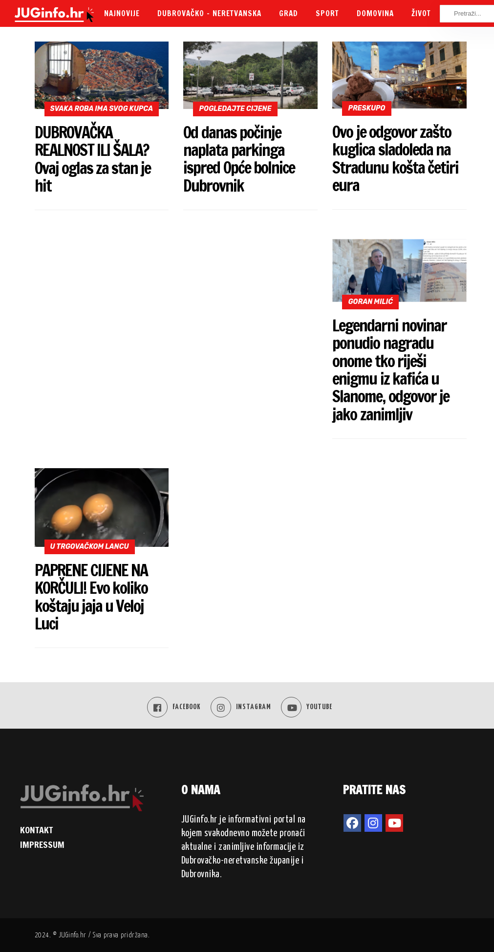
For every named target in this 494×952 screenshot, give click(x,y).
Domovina (375, 13)
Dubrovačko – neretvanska (209, 13)
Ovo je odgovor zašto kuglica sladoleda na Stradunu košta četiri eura (395, 158)
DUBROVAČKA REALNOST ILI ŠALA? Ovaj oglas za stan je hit (92, 159)
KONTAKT (36, 829)
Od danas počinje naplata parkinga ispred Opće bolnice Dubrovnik (238, 159)
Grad (288, 13)
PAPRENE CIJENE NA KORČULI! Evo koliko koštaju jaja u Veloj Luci (91, 597)
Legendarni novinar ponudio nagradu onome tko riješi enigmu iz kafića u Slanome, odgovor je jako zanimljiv (390, 369)
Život (421, 13)
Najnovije (122, 13)
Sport (327, 13)
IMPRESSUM (42, 844)
